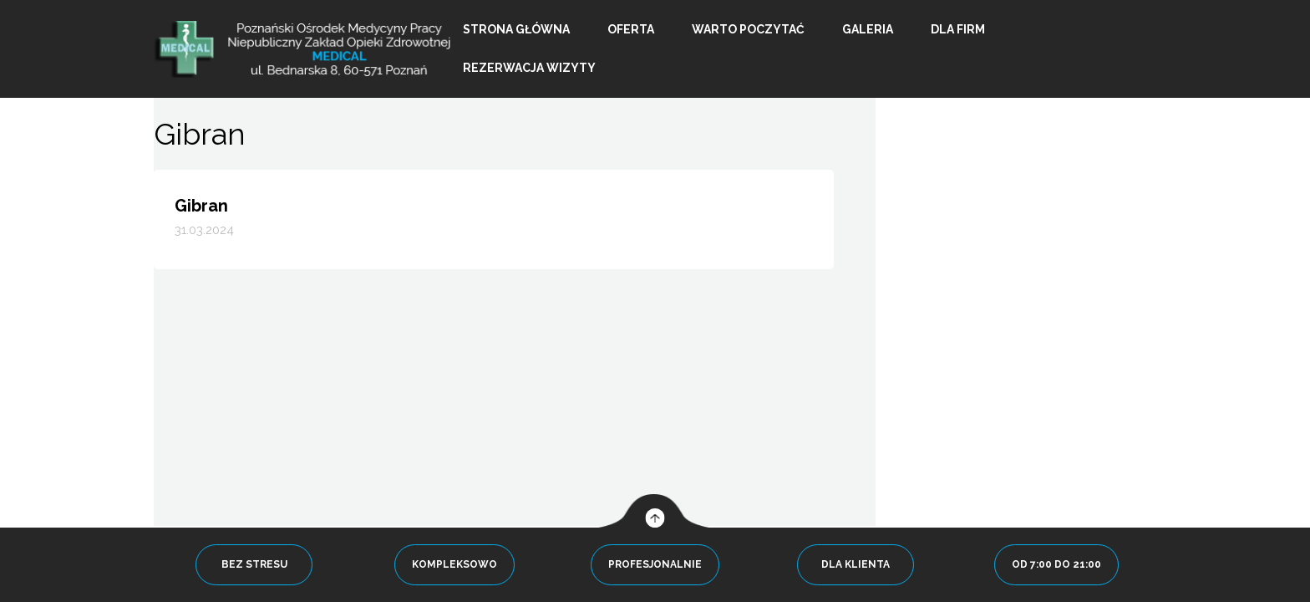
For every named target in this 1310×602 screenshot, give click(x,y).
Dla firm (958, 29)
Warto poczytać (748, 29)
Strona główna (516, 29)
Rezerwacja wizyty (529, 67)
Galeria (867, 29)
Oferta (630, 29)
